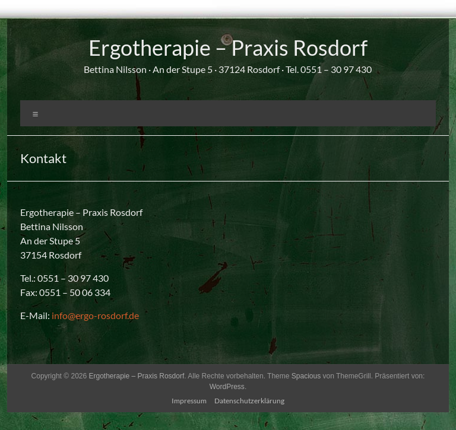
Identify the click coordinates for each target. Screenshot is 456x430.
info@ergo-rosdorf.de (95, 315)
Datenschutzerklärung (249, 400)
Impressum (189, 400)
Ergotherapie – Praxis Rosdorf (228, 47)
